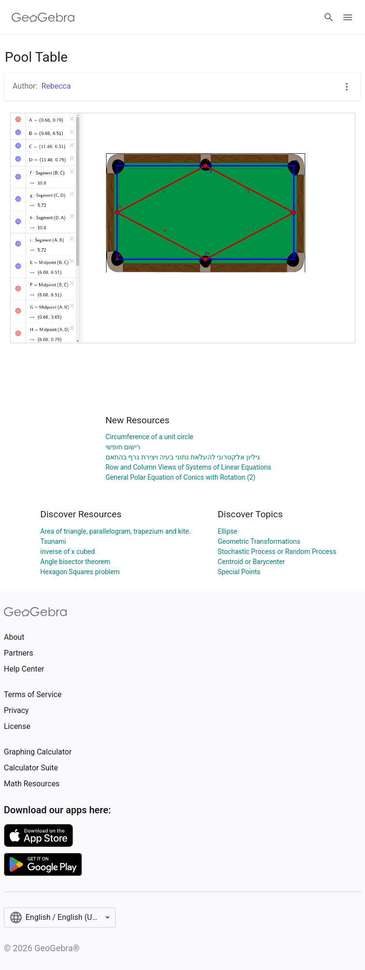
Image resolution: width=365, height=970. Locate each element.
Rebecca (56, 86)
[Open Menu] (347, 17)
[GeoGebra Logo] (43, 17)
